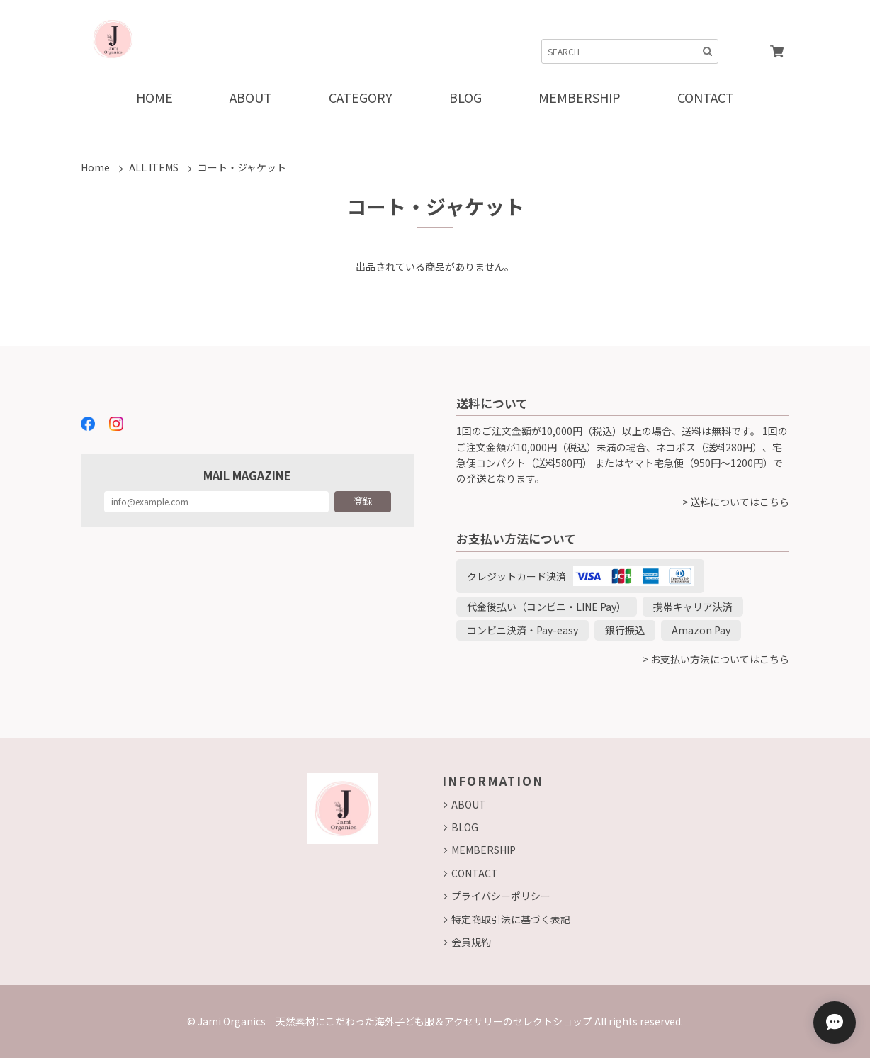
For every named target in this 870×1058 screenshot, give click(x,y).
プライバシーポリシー (500, 896)
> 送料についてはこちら (735, 502)
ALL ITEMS (154, 167)
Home (95, 167)
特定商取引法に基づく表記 (510, 919)
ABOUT (468, 804)
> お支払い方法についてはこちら (716, 659)
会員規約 (471, 942)
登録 (363, 500)
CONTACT (474, 873)
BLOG (464, 827)
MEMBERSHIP (483, 850)
